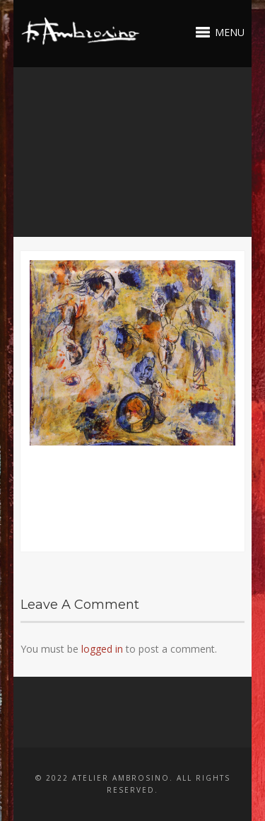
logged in (102, 649)
